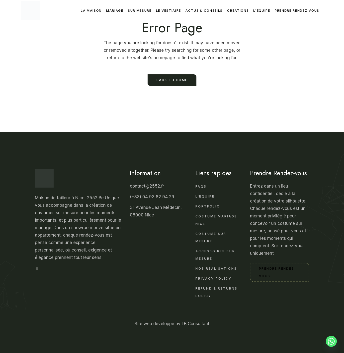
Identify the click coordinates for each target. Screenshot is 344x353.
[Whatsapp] (331, 341)
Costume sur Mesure (210, 237)
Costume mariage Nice (216, 220)
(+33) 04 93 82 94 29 (152, 196)
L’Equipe (205, 196)
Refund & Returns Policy (216, 292)
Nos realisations (216, 268)
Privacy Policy (213, 278)
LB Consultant (195, 323)
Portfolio (207, 206)
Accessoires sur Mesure (215, 254)
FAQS (201, 186)
